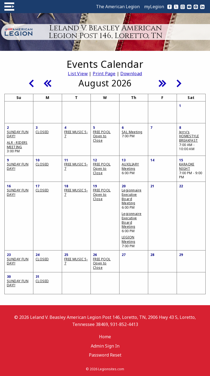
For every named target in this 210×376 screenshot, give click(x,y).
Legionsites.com (111, 369)
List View (78, 74)
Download (131, 74)
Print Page (104, 74)
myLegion (154, 7)
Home (105, 337)
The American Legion (118, 7)
